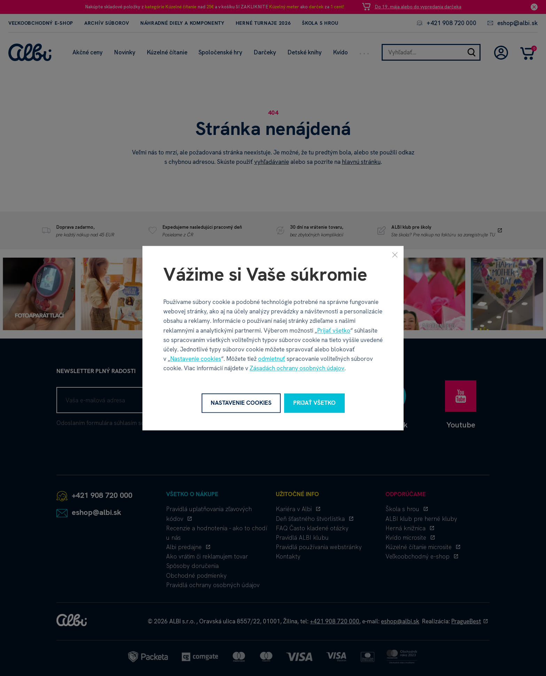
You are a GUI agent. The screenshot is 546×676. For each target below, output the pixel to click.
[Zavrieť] (394, 254)
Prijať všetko (333, 330)
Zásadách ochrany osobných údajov (297, 368)
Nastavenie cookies (195, 359)
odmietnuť (271, 359)
